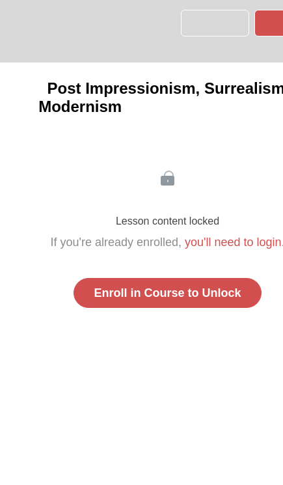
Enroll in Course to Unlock (167, 292)
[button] (15, 31)
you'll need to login (233, 242)
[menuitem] (55, 31)
